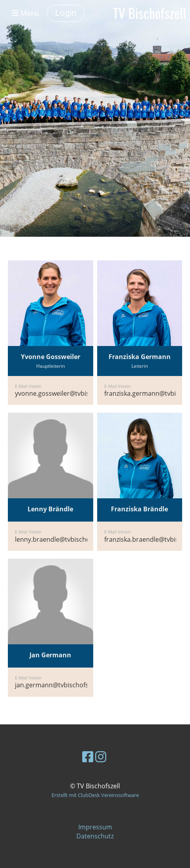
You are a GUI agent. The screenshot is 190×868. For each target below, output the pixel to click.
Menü (25, 13)
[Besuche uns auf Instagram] (100, 756)
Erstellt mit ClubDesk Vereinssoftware (95, 795)
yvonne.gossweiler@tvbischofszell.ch (69, 393)
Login (65, 13)
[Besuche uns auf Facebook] (87, 756)
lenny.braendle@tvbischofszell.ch (64, 539)
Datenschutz (95, 836)
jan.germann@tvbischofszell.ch (61, 685)
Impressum (95, 827)
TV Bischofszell (149, 13)
